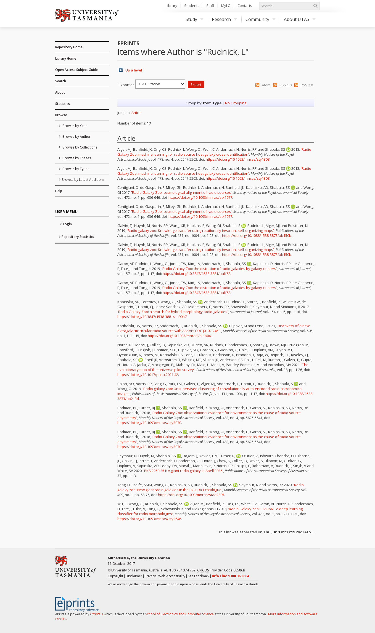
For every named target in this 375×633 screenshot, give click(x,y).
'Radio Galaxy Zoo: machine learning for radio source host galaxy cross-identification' (214, 152)
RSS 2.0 (307, 85)
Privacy (150, 576)
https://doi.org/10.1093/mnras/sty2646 (149, 518)
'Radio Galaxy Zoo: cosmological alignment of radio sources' (181, 192)
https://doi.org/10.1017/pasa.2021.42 (147, 374)
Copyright (115, 576)
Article (136, 112)
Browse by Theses (76, 158)
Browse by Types (75, 168)
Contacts (244, 5)
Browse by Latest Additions (83, 179)
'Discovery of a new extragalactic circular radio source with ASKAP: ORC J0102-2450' (213, 328)
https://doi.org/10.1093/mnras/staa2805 (191, 494)
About (60, 92)
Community (260, 19)
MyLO (226, 5)
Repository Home (69, 47)
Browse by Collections (79, 147)
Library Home (65, 58)
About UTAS (300, 19)
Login (67, 224)
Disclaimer (134, 576)
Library (171, 5)
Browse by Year (74, 125)
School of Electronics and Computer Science (179, 614)
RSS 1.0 (285, 85)
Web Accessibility (171, 576)
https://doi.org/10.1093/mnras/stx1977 (200, 197)
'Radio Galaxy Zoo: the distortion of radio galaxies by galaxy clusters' (219, 268)
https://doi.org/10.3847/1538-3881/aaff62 (196, 273)
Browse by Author (76, 136)
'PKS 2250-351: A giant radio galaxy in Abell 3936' (183, 470)
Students (191, 5)
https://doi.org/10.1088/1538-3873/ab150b (256, 235)
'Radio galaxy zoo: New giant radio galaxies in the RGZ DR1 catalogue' (210, 487)
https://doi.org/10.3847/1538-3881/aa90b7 (152, 316)
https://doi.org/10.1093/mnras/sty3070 (149, 422)
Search (60, 81)
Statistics (62, 103)
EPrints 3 (96, 614)
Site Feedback (198, 576)
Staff (210, 5)
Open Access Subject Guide (76, 69)
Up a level (133, 70)
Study (195, 19)
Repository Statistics (78, 236)
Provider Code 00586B (221, 570)
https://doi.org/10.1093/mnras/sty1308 (238, 159)
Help (58, 191)
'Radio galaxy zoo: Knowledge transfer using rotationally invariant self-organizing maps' (200, 230)
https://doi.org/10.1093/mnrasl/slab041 (180, 335)
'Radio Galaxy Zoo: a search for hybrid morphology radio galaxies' (172, 311)
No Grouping (235, 102)
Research (224, 19)
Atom (266, 85)
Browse (61, 115)
